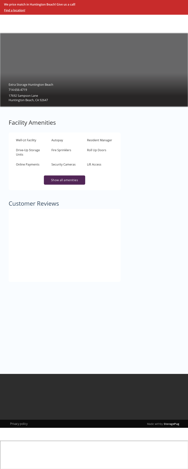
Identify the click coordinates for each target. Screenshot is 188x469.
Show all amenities (64, 180)
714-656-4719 (18, 90)
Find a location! (14, 10)
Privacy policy (19, 424)
